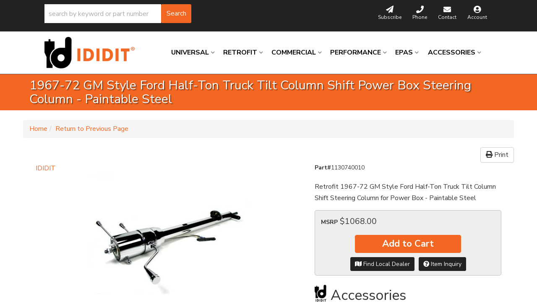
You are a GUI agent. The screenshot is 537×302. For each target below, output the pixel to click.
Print (497, 154)
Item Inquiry (442, 264)
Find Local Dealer (382, 264)
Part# (323, 168)
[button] (117, 13)
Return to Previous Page (91, 128)
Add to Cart (408, 243)
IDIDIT (46, 168)
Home (38, 128)
